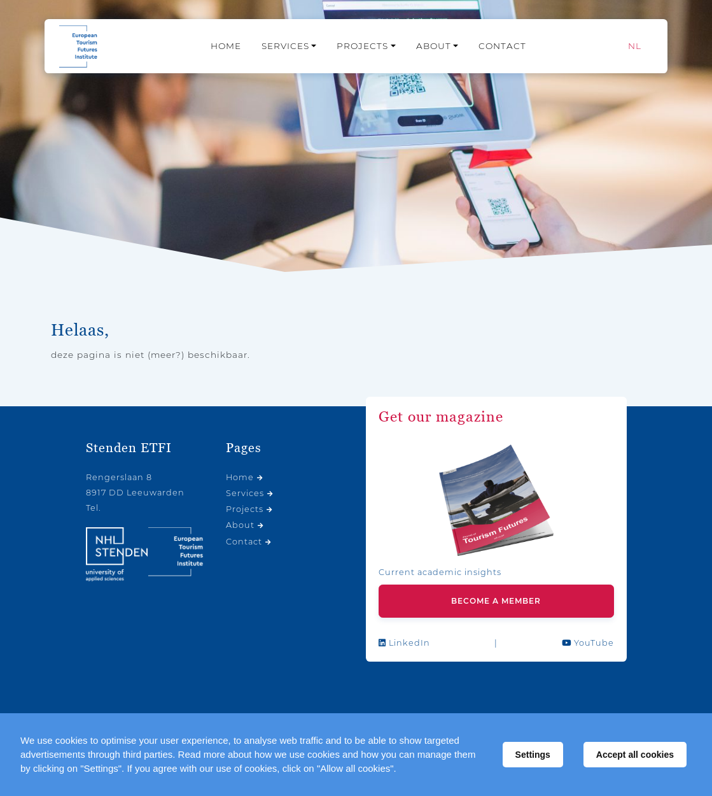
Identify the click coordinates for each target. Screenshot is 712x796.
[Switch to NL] (635, 46)
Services (285, 46)
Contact (502, 46)
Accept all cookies (635, 755)
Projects (362, 46)
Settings (532, 755)
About (433, 46)
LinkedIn (404, 643)
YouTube (588, 643)
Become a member (496, 601)
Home (226, 46)
